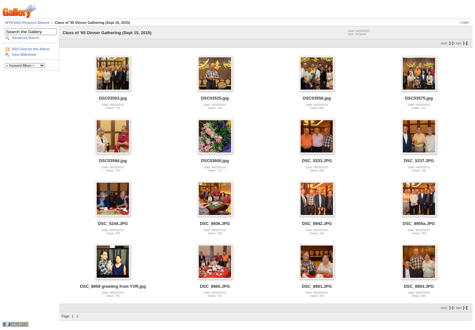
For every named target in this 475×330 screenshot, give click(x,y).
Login (464, 22)
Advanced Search (25, 38)
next (444, 43)
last (458, 43)
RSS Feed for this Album (31, 49)
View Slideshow (24, 54)
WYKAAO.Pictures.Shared (27, 22)
